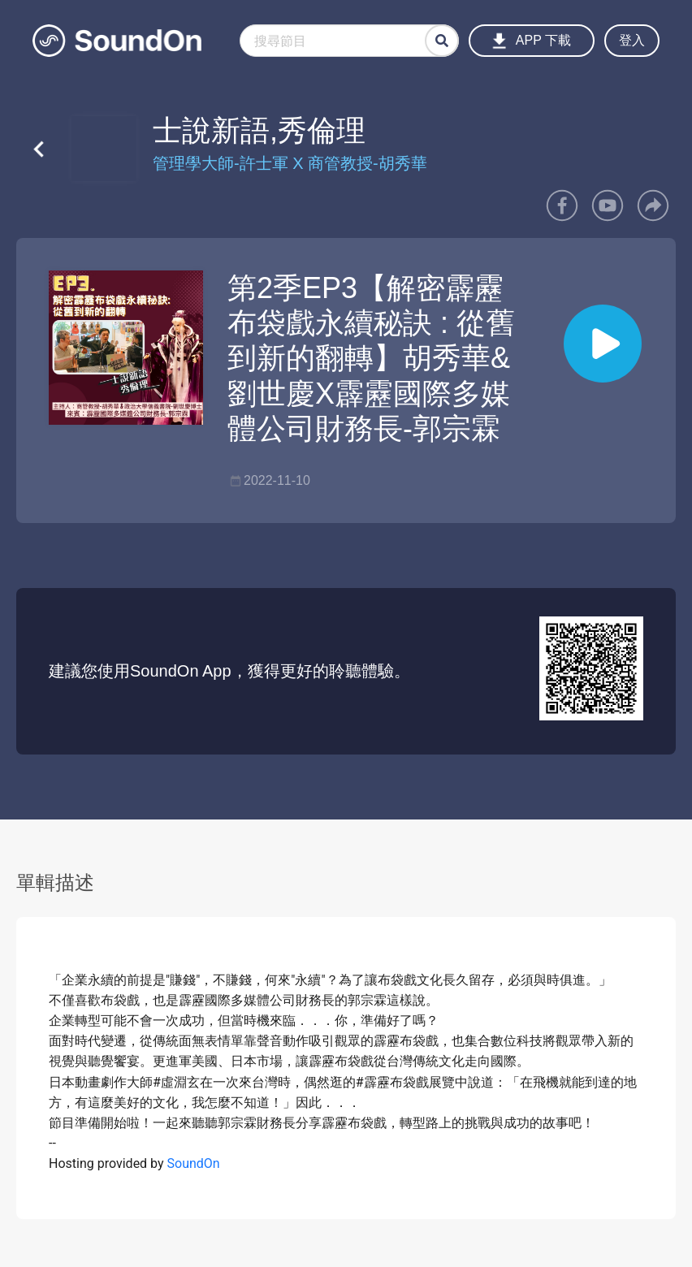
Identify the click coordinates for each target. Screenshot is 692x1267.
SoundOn (193, 1163)
